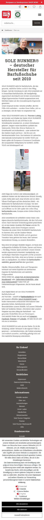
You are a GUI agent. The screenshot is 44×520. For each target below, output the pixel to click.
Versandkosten (22, 370)
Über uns (22, 400)
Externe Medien (23, 491)
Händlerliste (22, 412)
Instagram (33, 316)
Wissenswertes (21, 415)
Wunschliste (22, 358)
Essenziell (23, 486)
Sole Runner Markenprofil (22, 424)
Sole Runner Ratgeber (22, 418)
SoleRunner (8, 30)
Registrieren (22, 355)
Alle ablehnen (22, 509)
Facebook (5, 319)
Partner (22, 421)
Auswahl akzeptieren (22, 515)
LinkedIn (23, 319)
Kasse (22, 364)
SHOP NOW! (33, 2)
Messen (22, 406)
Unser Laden (22, 409)
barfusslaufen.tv (27, 297)
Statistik (23, 489)
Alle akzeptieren (22, 504)
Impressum (22, 379)
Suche (37, 23)
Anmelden (22, 352)
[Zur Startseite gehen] (2, 30)
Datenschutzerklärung (22, 382)
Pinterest (13, 319)
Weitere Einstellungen (22, 499)
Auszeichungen (22, 403)
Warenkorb (22, 361)
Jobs (22, 427)
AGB (22, 385)
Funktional (23, 496)
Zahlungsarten (22, 367)
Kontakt (22, 436)
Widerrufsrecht (22, 388)
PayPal (23, 494)
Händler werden (22, 397)
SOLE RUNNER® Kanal (27, 299)
